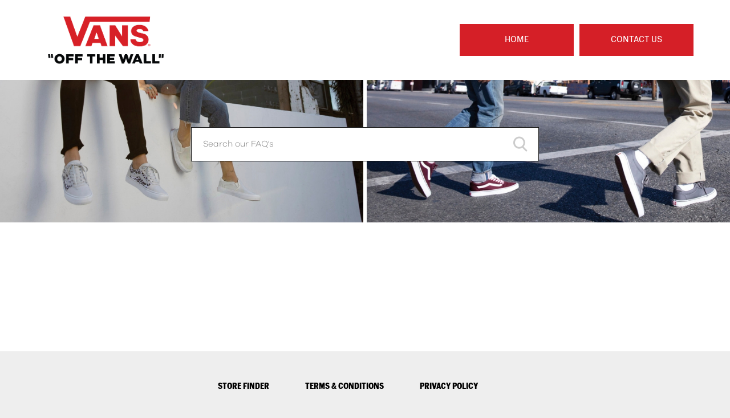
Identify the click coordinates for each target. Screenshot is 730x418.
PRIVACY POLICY (449, 385)
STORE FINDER (243, 385)
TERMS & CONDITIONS (344, 385)
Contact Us (636, 39)
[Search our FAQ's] (365, 144)
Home (517, 39)
